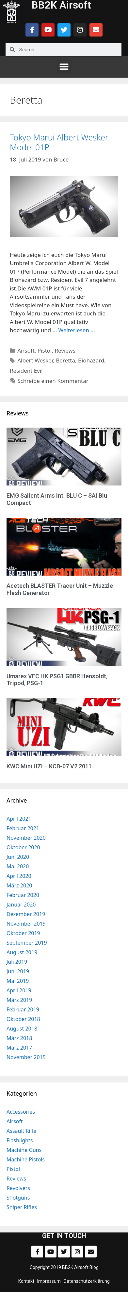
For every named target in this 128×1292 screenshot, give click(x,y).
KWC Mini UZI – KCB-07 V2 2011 (49, 766)
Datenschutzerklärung (87, 1281)
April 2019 (19, 990)
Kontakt (26, 1281)
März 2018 (19, 1038)
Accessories (21, 1111)
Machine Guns (24, 1150)
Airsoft (26, 350)
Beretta (65, 360)
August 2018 (22, 1028)
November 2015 (26, 1057)
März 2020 (19, 885)
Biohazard (91, 360)
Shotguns (18, 1197)
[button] (64, 67)
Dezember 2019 (26, 914)
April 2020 (19, 876)
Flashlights (20, 1140)
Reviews (65, 350)
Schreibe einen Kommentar (52, 381)
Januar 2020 (21, 904)
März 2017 (19, 1047)
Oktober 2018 (23, 1019)
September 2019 (27, 942)
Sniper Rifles (22, 1207)
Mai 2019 (18, 980)
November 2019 (26, 923)
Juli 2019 (17, 961)
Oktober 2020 (23, 847)
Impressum (49, 1281)
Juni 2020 (18, 856)
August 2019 (22, 952)
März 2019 (19, 1000)
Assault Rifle (21, 1130)
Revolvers (18, 1188)
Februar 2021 (23, 828)
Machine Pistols (26, 1159)
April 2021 (19, 818)
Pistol (45, 350)
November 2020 (26, 837)
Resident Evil (26, 370)
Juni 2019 (18, 971)
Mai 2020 (18, 866)
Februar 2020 (23, 895)
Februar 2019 (23, 1009)
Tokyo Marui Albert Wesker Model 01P (59, 142)
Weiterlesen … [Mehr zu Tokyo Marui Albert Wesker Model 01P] (76, 330)
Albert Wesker (35, 360)
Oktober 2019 (23, 933)
